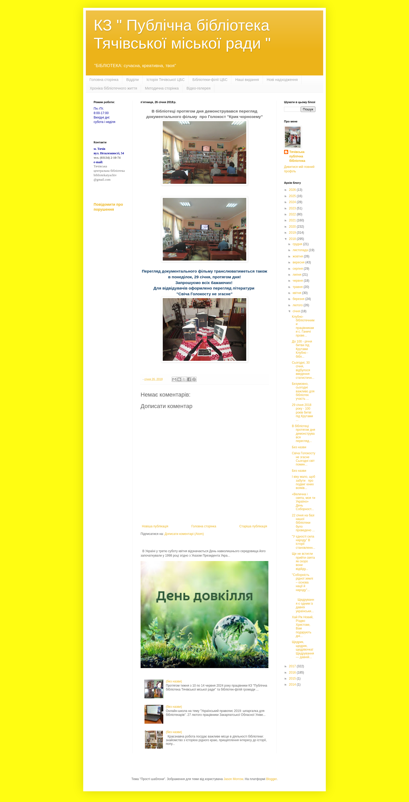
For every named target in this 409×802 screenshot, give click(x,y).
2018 (293, 239)
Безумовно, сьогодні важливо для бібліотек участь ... (303, 391)
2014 (293, 684)
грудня (298, 244)
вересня (299, 262)
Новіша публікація (155, 526)
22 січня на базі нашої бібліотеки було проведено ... (303, 523)
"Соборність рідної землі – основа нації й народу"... (302, 582)
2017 (293, 666)
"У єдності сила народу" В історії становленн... (303, 542)
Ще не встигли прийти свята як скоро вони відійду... (303, 561)
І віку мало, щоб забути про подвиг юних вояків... (303, 482)
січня (297, 311)
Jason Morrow (233, 779)
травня (298, 287)
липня (297, 274)
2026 (293, 190)
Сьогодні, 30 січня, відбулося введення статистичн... (303, 370)
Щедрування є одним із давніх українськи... (303, 603)
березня (299, 299)
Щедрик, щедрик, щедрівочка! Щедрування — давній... (303, 649)
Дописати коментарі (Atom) (184, 534)
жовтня (298, 256)
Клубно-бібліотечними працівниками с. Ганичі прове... (303, 326)
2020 (293, 226)
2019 (293, 232)
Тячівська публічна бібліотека (297, 156)
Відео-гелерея (198, 88)
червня (298, 280)
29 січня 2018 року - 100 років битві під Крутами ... (302, 412)
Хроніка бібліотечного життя (113, 88)
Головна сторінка (103, 80)
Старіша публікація (253, 526)
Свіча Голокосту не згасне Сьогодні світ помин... (303, 458)
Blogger (271, 779)
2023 (293, 208)
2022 (293, 214)
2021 (293, 220)
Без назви (299, 447)
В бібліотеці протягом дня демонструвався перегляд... (303, 433)
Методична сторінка (162, 88)
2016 (293, 672)
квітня (297, 293)
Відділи (132, 80)
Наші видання (247, 80)
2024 (293, 202)
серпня (298, 268)
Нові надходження (282, 80)
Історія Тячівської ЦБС (166, 80)
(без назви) (174, 681)
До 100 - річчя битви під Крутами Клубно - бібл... (302, 349)
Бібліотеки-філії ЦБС (210, 80)
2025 (293, 196)
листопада (301, 250)
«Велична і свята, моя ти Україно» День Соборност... (303, 501)
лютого (298, 305)
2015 (293, 678)
